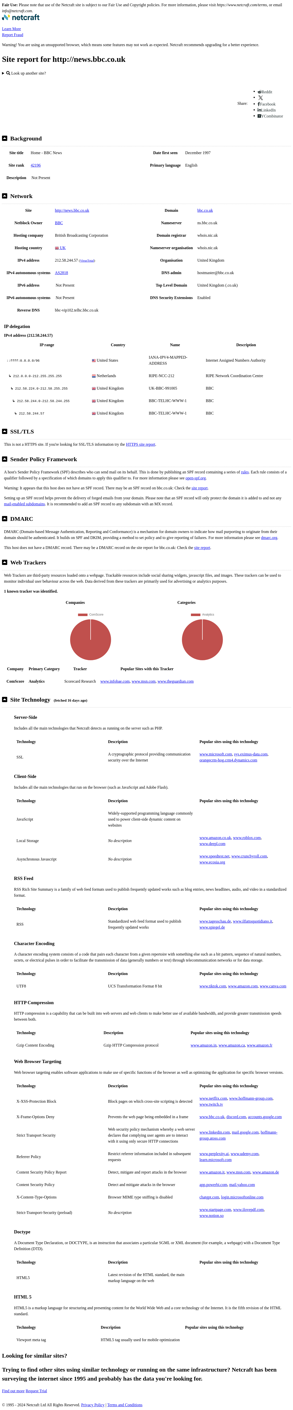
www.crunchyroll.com (249, 856)
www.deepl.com (212, 844)
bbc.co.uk (205, 210)
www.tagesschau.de (215, 921)
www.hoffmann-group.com (251, 1098)
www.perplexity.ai (214, 1154)
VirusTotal (87, 260)
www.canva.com (273, 986)
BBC (59, 223)
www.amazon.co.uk (215, 838)
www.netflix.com (213, 1098)
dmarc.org (269, 538)
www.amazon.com (243, 986)
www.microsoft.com (215, 754)
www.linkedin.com (214, 1132)
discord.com (236, 1117)
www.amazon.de (265, 1172)
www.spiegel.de (212, 927)
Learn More (11, 29)
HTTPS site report (140, 444)
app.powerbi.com (213, 1185)
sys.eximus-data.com (251, 754)
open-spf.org (195, 478)
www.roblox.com (247, 838)
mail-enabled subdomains (24, 504)
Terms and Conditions (125, 1405)
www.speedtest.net (214, 856)
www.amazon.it (211, 1172)
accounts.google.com (265, 1117)
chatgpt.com (209, 1197)
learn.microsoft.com (215, 1160)
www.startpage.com (215, 1209)
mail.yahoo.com (242, 1185)
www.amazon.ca (232, 1045)
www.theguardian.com (175, 681)
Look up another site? (26, 73)
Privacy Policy (93, 1405)
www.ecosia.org (212, 862)
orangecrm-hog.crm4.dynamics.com (228, 760)
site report (200, 488)
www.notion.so (211, 1215)
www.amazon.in (204, 1045)
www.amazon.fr (259, 1045)
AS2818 (61, 273)
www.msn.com (143, 681)
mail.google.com (245, 1132)
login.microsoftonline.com (242, 1197)
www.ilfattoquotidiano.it (252, 921)
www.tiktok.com (212, 986)
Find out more (13, 1391)
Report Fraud (12, 35)
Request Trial (36, 1391)
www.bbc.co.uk (211, 1117)
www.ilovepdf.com (248, 1209)
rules (245, 472)
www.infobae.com (115, 681)
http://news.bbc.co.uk (72, 210)
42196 (36, 165)
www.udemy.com (245, 1154)
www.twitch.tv (211, 1104)
